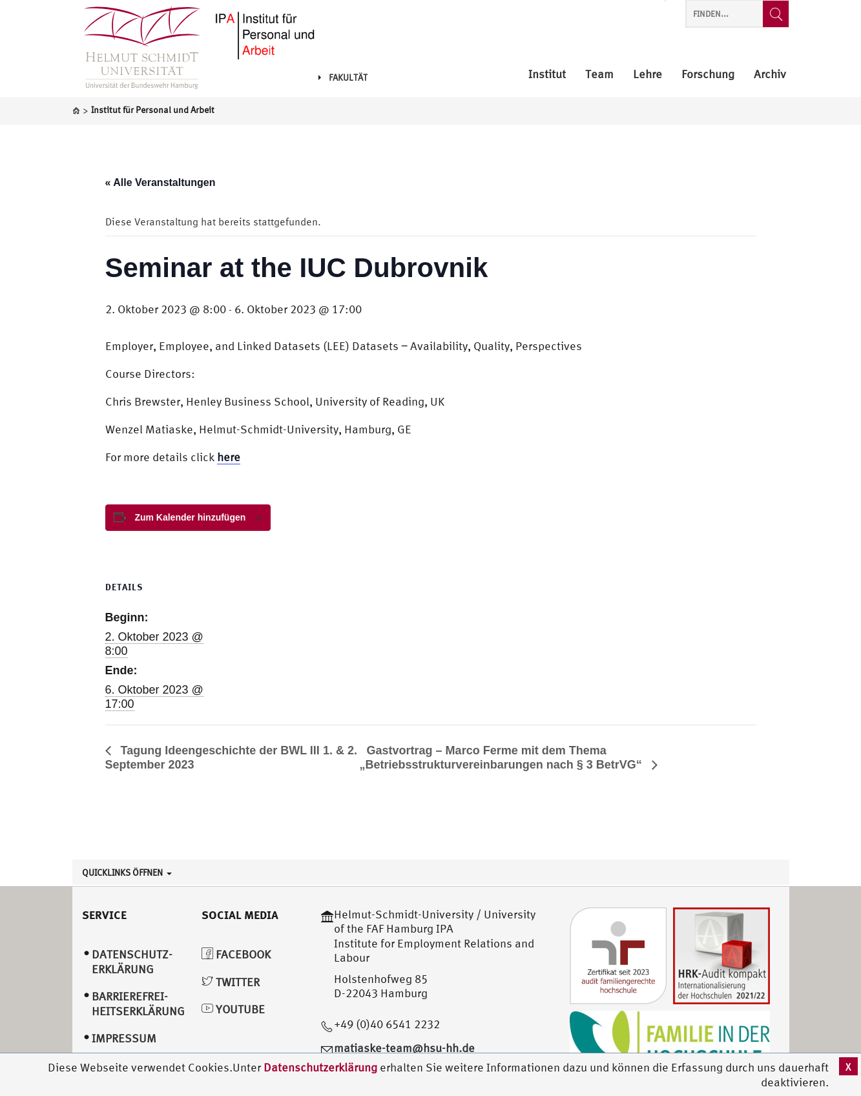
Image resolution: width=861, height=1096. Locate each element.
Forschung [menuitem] (707, 74)
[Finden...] (776, 14)
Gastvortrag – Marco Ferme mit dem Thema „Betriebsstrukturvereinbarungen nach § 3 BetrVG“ (502, 758)
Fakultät (343, 77)
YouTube (233, 1009)
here (228, 457)
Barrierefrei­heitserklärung (138, 1003)
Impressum (124, 1038)
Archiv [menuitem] (770, 74)
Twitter (231, 982)
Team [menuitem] (599, 74)
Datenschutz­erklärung (132, 961)
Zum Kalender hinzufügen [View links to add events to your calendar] (189, 517)
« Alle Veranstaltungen (160, 182)
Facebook (236, 954)
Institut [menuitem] (547, 74)
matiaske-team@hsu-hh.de (404, 1048)
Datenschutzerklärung (320, 1067)
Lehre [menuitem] (647, 74)
